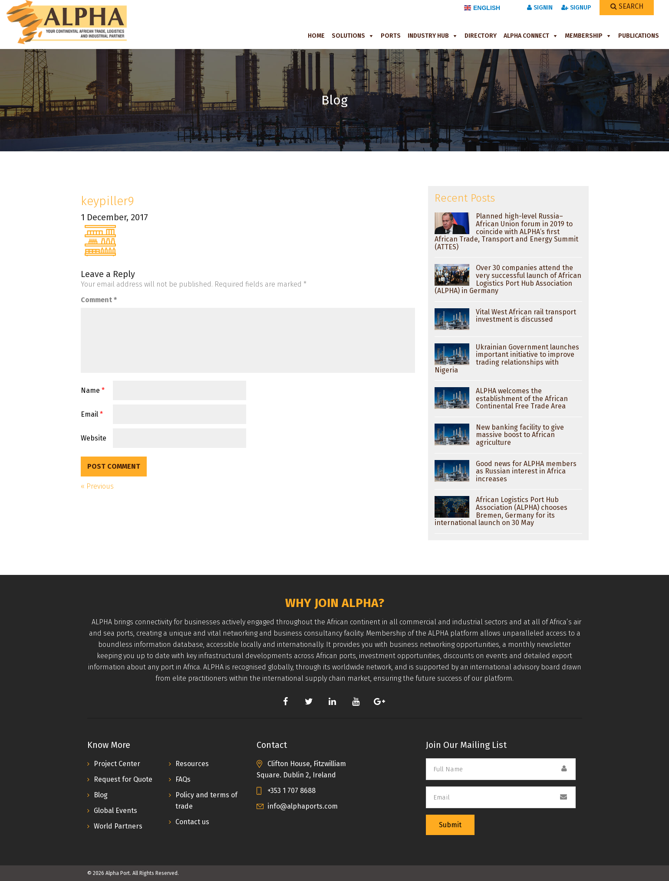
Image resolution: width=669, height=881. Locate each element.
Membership (584, 35)
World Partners (118, 826)
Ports (391, 35)
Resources (192, 764)
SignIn (540, 7)
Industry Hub (428, 35)
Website (93, 438)
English (482, 8)
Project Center (117, 764)
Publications (638, 35)
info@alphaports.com (302, 806)
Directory (481, 35)
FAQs (183, 779)
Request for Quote (123, 779)
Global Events (115, 810)
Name (93, 390)
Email (92, 414)
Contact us (192, 822)
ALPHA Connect (526, 35)
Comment (99, 300)
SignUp (576, 7)
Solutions (348, 35)
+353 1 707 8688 (291, 790)
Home (316, 35)
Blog (101, 795)
